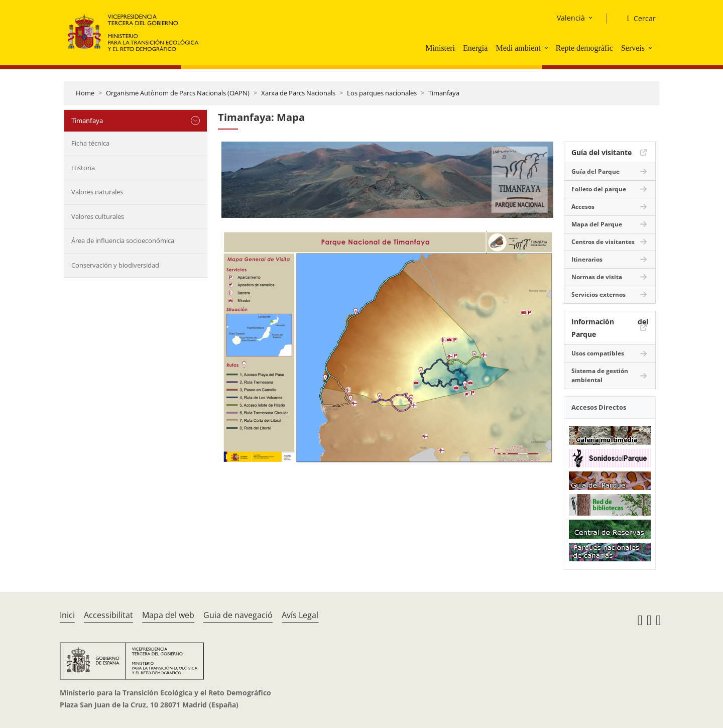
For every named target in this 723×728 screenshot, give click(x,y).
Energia (475, 48)
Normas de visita (596, 277)
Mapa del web (168, 615)
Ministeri (440, 48)
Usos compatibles (597, 353)
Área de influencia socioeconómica (122, 240)
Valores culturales (97, 216)
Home (85, 92)
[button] (547, 47)
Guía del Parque (595, 171)
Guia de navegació (238, 615)
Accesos (582, 206)
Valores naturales (97, 191)
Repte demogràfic (584, 48)
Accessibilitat (108, 615)
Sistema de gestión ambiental (599, 375)
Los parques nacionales (382, 92)
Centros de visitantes (603, 241)
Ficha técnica (90, 143)
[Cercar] (637, 19)
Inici (67, 615)
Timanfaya (443, 92)
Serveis (633, 48)
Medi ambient (518, 48)
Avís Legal (300, 615)
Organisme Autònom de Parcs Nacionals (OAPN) (178, 92)
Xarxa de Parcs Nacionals (298, 92)
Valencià (571, 18)
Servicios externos (598, 294)
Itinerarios (586, 259)
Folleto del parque (598, 189)
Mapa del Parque (596, 224)
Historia (83, 167)
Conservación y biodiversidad (115, 265)
